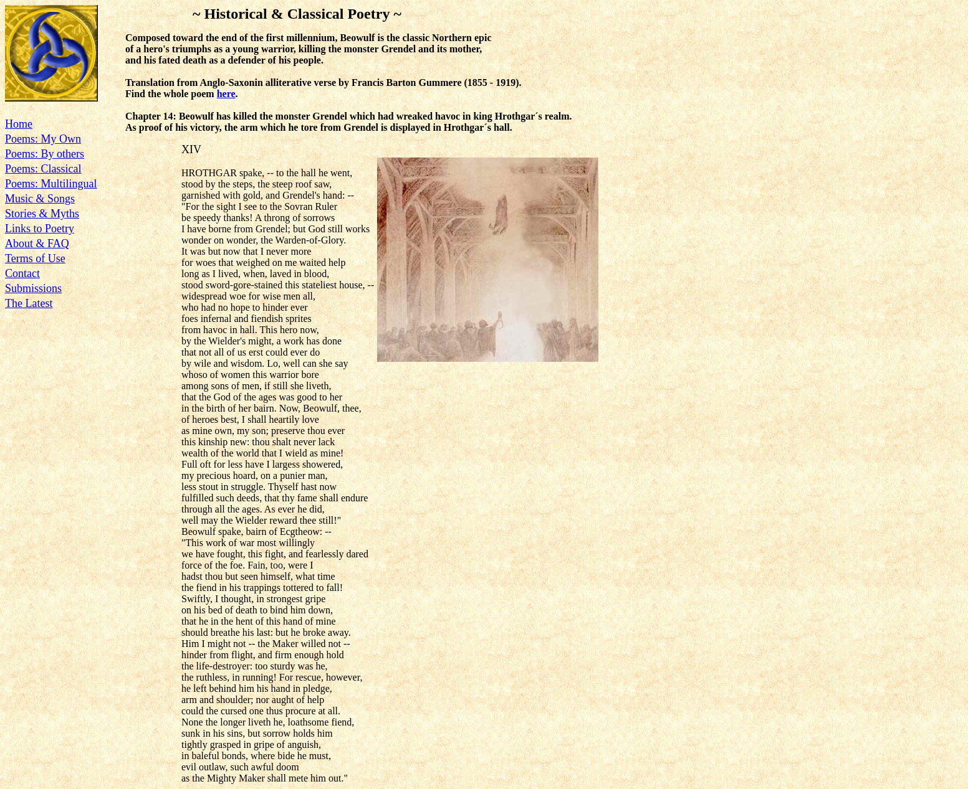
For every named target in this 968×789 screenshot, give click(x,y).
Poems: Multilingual (51, 183)
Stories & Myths (42, 213)
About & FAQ (37, 243)
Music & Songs (40, 198)
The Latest (28, 303)
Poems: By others (44, 154)
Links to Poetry (39, 228)
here (226, 93)
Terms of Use (35, 258)
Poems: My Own (43, 139)
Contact (22, 273)
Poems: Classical (43, 169)
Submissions (33, 288)
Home (18, 124)
